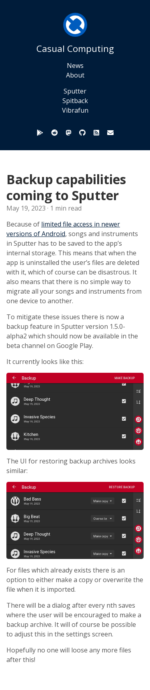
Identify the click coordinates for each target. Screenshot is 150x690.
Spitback (75, 100)
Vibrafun (75, 110)
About (75, 75)
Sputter (75, 91)
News (75, 65)
